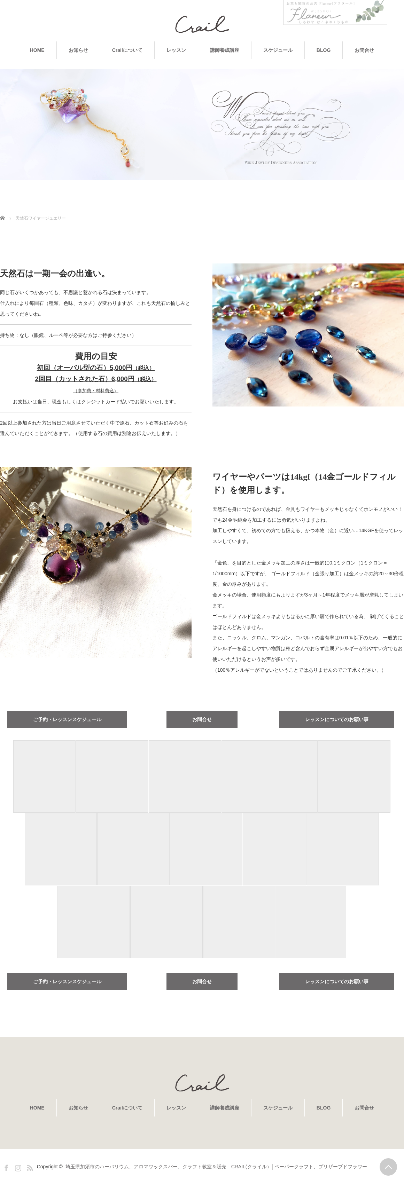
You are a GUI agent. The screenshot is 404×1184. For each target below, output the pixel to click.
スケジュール (278, 50)
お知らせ (78, 50)
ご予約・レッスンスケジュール (67, 719)
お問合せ (364, 50)
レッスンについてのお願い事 (336, 719)
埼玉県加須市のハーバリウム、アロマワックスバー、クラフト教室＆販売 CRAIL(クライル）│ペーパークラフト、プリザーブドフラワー (216, 1166)
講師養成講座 (224, 50)
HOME (37, 50)
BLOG (324, 50)
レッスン (176, 50)
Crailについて (127, 50)
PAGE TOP (388, 1167)
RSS (29, 1166)
